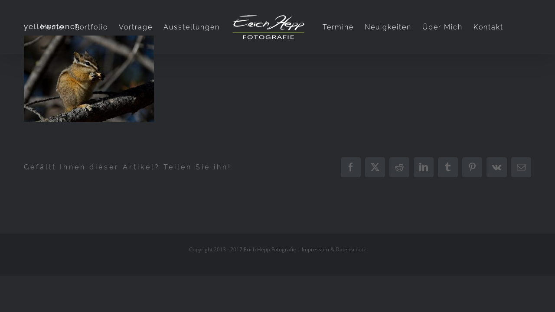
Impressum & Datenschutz (334, 249)
